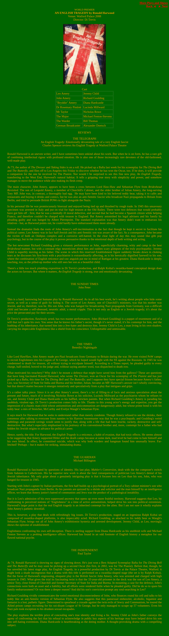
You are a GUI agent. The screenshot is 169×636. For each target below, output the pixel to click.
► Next (163, 6)
